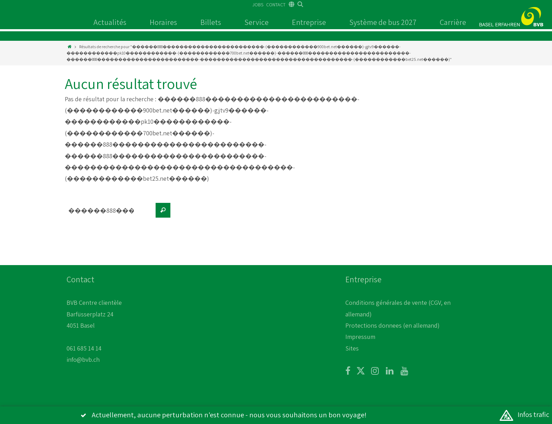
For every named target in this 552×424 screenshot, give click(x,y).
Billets (210, 22)
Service (256, 22)
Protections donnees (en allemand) (392, 325)
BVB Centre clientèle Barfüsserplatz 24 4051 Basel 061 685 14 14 (94, 325)
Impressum (360, 337)
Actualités (109, 22)
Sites (352, 348)
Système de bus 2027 (382, 22)
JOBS (257, 4)
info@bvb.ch (83, 359)
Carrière (453, 22)
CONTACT (276, 4)
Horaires (163, 22)
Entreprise (309, 22)
